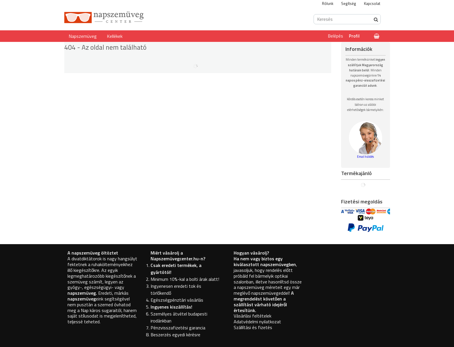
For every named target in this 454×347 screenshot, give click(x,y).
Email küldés (365, 156)
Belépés (335, 36)
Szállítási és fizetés (253, 327)
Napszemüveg (83, 36)
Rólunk (327, 3)
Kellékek (114, 36)
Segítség (348, 3)
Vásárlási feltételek (252, 315)
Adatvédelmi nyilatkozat (257, 321)
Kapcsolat (372, 3)
